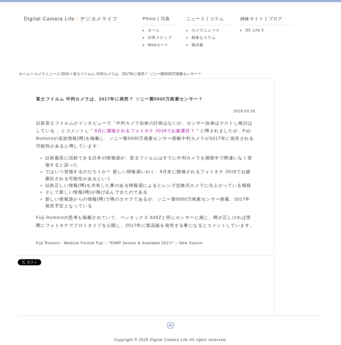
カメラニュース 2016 (51, 74)
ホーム (154, 30)
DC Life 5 (254, 30)
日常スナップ (160, 37)
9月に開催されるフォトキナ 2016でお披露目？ (145, 130)
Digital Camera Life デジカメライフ (71, 18)
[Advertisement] (145, 293)
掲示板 (198, 45)
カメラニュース (206, 30)
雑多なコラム (204, 37)
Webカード (158, 45)
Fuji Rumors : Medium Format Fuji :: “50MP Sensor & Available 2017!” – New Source (119, 243)
